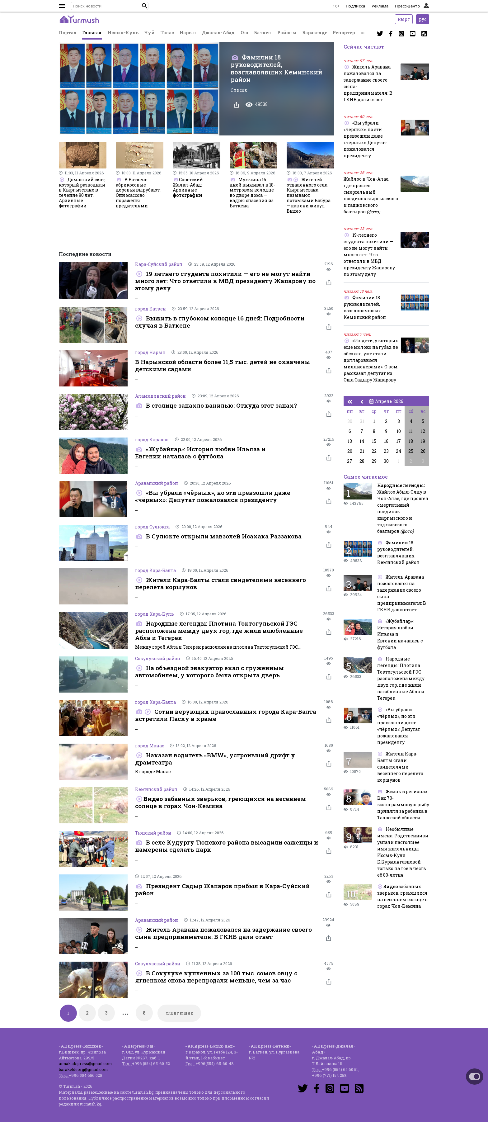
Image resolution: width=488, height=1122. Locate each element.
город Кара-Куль (154, 614)
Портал (68, 33)
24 (398, 451)
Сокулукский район (157, 658)
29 (374, 461)
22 (374, 451)
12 (423, 431)
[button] (144, 6)
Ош (244, 33)
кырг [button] (404, 19)
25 (410, 451)
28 (361, 461)
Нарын (188, 33)
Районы (287, 33)
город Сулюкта (152, 527)
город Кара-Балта (155, 570)
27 (349, 461)
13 (350, 441)
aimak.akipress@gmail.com (85, 1063)
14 (361, 441)
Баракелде (314, 33)
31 (362, 421)
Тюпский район (153, 833)
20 (349, 451)
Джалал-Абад (218, 33)
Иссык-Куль (123, 33)
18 (411, 441)
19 (423, 441)
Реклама (380, 6)
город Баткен (150, 309)
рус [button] (422, 19)
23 (386, 451)
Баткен (262, 33)
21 (362, 451)
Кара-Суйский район (158, 264)
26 (422, 451)
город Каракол (152, 440)
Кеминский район (156, 789)
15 (374, 441)
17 (398, 441)
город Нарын (150, 352)
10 (398, 431)
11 (411, 431)
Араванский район (156, 483)
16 (386, 441)
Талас (167, 33)
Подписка (355, 6)
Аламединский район (160, 396)
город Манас (149, 746)
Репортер (344, 33)
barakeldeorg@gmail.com (83, 1069)
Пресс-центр (407, 6)
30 (349, 421)
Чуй (149, 33)
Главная (92, 33)
